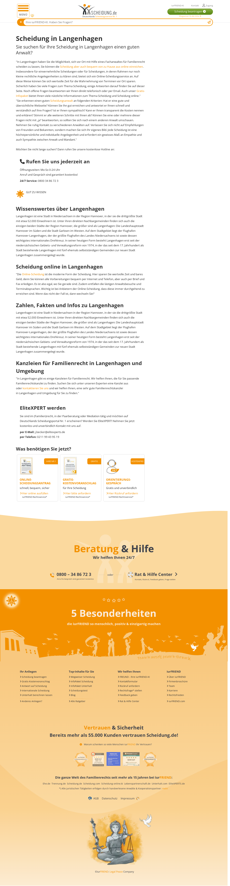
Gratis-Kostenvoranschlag (36, 681)
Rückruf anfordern (130, 685)
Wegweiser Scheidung (83, 676)
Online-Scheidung (33, 274)
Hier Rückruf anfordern (123, 493)
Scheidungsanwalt (61, 100)
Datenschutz (109, 798)
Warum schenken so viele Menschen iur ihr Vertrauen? (116, 744)
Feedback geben (128, 695)
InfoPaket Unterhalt (81, 685)
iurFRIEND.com (177, 701)
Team (172, 685)
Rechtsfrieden (176, 695)
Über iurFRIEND (177, 676)
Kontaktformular (129, 681)
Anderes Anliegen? (32, 701)
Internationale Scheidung (35, 690)
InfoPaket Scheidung (82, 681)
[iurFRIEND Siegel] (80, 759)
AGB (96, 798)
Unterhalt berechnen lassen (37, 695)
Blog (73, 695)
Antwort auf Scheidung (34, 685)
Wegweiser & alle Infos (190, 16)
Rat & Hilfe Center (129, 701)
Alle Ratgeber (78, 701)
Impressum (128, 798)
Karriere (173, 690)
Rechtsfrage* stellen (131, 690)
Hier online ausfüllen (35, 493)
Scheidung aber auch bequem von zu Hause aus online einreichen (101, 66)
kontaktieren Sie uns (35, 388)
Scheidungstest (79, 690)
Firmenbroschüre (178, 681)
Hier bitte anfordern (78, 493)
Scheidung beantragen (34, 676)
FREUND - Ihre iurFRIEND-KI (135, 676)
